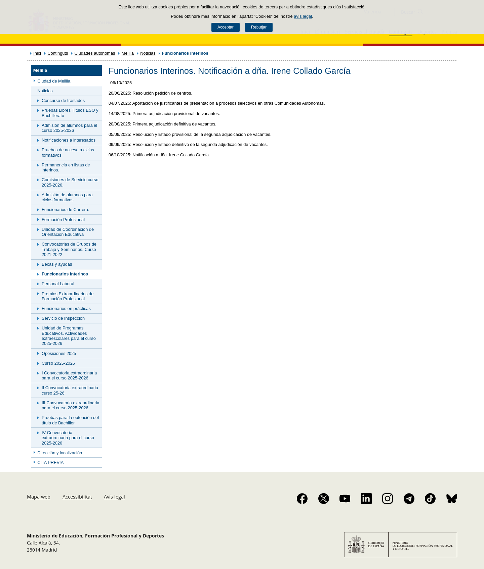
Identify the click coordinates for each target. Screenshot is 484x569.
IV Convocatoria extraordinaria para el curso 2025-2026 (68, 438)
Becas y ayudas (57, 264)
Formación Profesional (63, 219)
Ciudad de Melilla (53, 81)
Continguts (57, 53)
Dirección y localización (59, 452)
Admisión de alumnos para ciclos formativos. (67, 197)
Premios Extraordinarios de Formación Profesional (67, 296)
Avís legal (114, 496)
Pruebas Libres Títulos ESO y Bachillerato (70, 113)
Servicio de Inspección (63, 318)
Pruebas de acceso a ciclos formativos (68, 152)
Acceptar (225, 27)
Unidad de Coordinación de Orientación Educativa (68, 232)
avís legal (303, 16)
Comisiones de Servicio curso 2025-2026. (70, 182)
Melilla (128, 53)
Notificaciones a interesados (68, 140)
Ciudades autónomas (95, 53)
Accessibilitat (77, 496)
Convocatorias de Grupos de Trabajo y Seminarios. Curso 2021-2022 (69, 249)
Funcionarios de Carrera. (65, 209)
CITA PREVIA (50, 462)
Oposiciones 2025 (59, 353)
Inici (37, 53)
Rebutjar (259, 27)
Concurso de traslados (63, 100)
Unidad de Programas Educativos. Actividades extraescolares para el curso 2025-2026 (69, 335)
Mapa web (38, 496)
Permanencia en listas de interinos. (66, 167)
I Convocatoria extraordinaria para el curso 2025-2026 (69, 375)
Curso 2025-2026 (58, 363)
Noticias (148, 53)
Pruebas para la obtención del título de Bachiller (70, 420)
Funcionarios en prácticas (66, 308)
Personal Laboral (58, 283)
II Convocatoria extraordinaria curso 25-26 (70, 390)
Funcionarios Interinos (65, 273)
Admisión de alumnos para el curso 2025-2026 (69, 128)
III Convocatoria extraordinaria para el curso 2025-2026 (70, 405)
